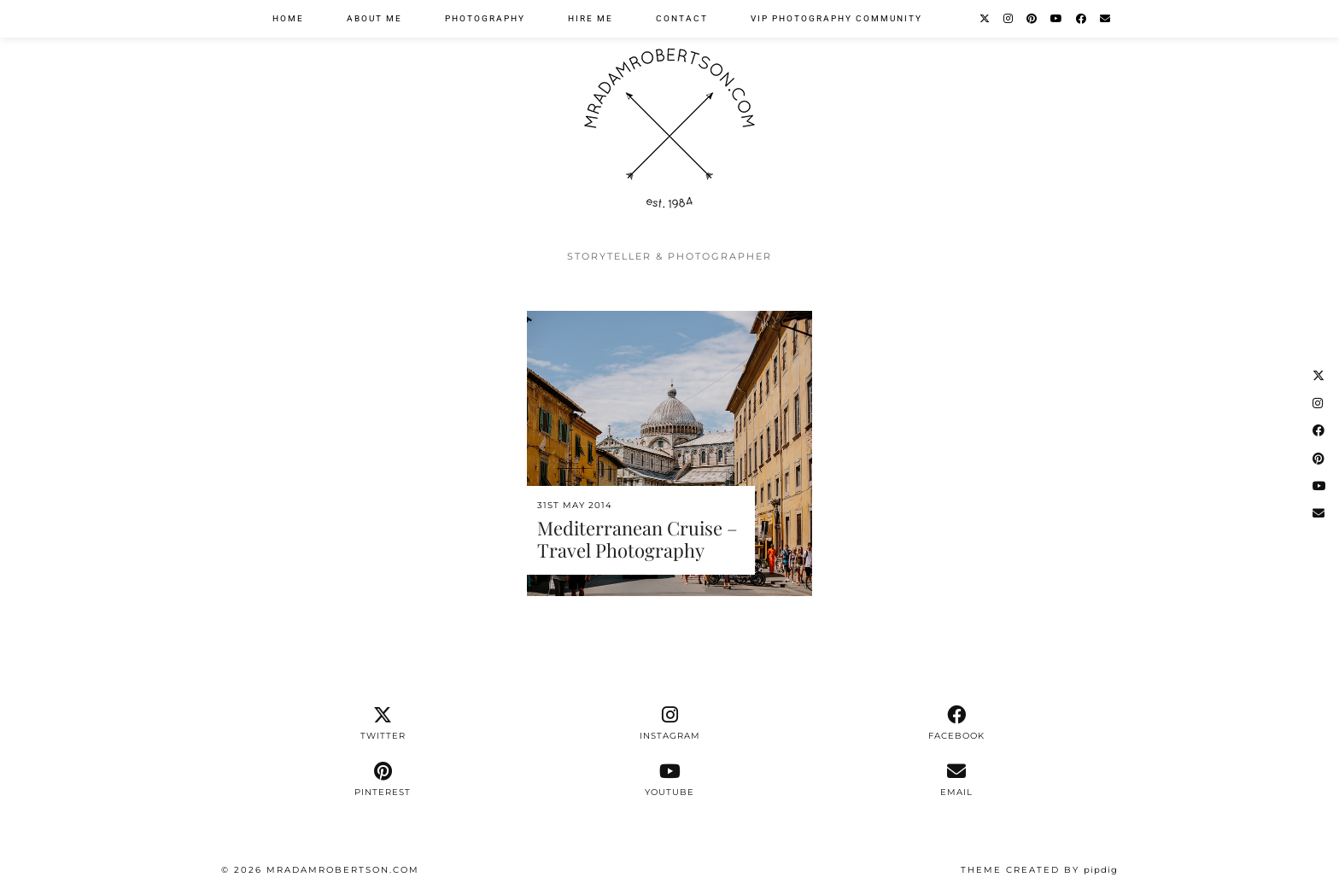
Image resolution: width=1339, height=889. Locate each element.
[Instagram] (1008, 19)
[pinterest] (382, 779)
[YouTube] (1057, 19)
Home (288, 18)
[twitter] (382, 723)
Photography (485, 18)
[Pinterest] (1032, 19)
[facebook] (956, 723)
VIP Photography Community (836, 18)
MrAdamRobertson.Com (342, 869)
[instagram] (669, 723)
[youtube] (669, 779)
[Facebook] (1082, 19)
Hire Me (590, 18)
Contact (682, 18)
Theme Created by (1039, 869)
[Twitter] (985, 19)
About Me (374, 18)
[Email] (1106, 19)
